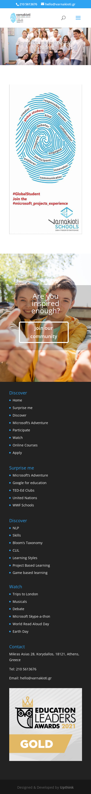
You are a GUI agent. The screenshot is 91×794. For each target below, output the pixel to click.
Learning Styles (25, 557)
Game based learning (30, 572)
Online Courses (25, 445)
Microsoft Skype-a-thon (31, 616)
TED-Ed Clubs (23, 490)
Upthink (67, 787)
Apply (17, 452)
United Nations (25, 497)
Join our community (43, 332)
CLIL (16, 550)
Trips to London (25, 594)
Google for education (30, 482)
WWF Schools (23, 505)
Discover (19, 415)
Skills (17, 535)
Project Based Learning (31, 565)
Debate (18, 608)
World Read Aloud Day (31, 624)
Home (17, 400)
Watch (18, 437)
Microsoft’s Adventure (30, 422)
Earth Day (20, 631)
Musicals (20, 601)
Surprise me (23, 407)
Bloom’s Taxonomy (27, 542)
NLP (16, 528)
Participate (21, 430)
